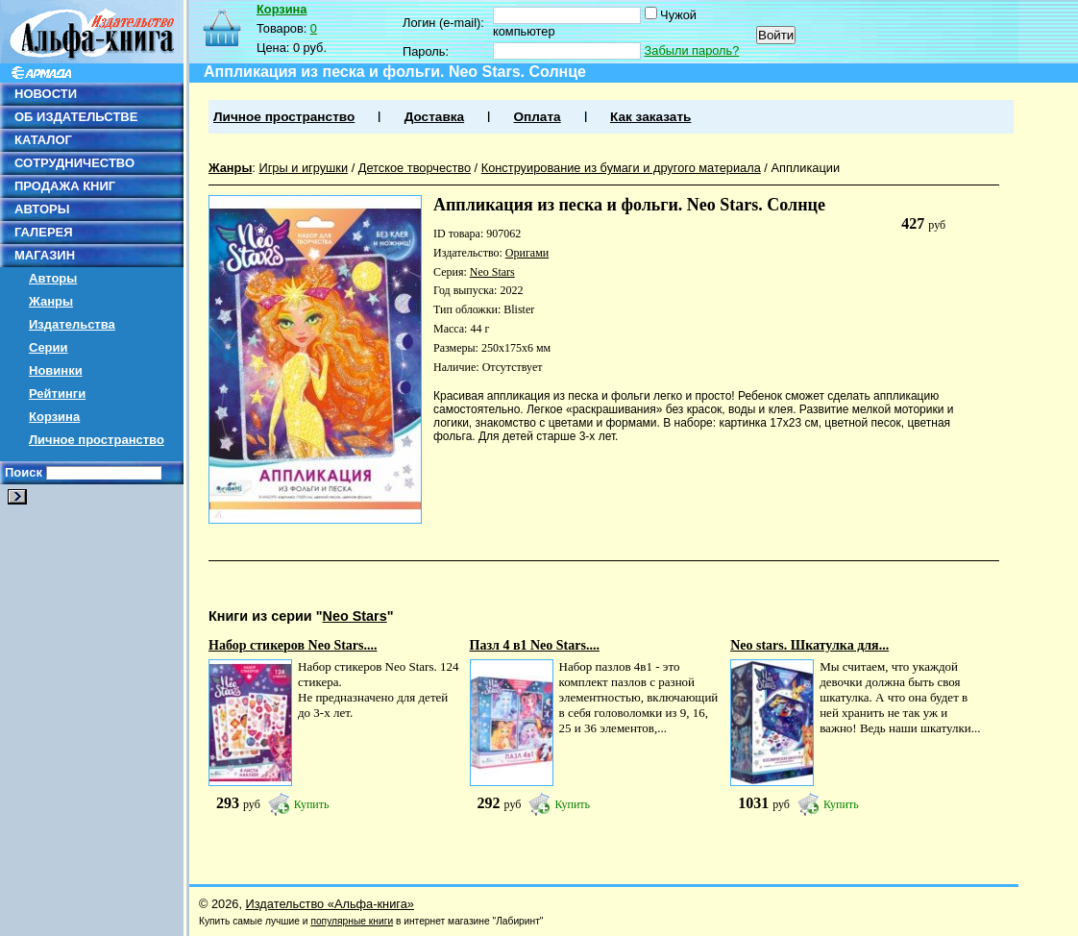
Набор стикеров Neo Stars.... (293, 645)
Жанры (51, 301)
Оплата (536, 117)
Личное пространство (96, 439)
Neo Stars (492, 272)
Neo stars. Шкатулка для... (809, 645)
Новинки (56, 370)
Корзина (54, 416)
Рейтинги (57, 393)
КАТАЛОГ (43, 140)
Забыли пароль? (692, 50)
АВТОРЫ (41, 209)
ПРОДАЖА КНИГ (64, 186)
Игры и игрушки (303, 167)
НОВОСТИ (45, 93)
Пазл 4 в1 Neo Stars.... (535, 645)
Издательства (72, 324)
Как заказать (650, 117)
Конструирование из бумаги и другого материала (621, 167)
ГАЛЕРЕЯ (43, 232)
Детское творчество (414, 167)
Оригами (527, 252)
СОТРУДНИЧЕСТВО (74, 163)
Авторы (53, 278)
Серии (48, 347)
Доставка (434, 117)
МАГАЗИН (44, 255)
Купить (312, 804)
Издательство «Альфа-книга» (330, 904)
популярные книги (351, 921)
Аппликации (805, 167)
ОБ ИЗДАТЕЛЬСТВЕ (75, 117)
